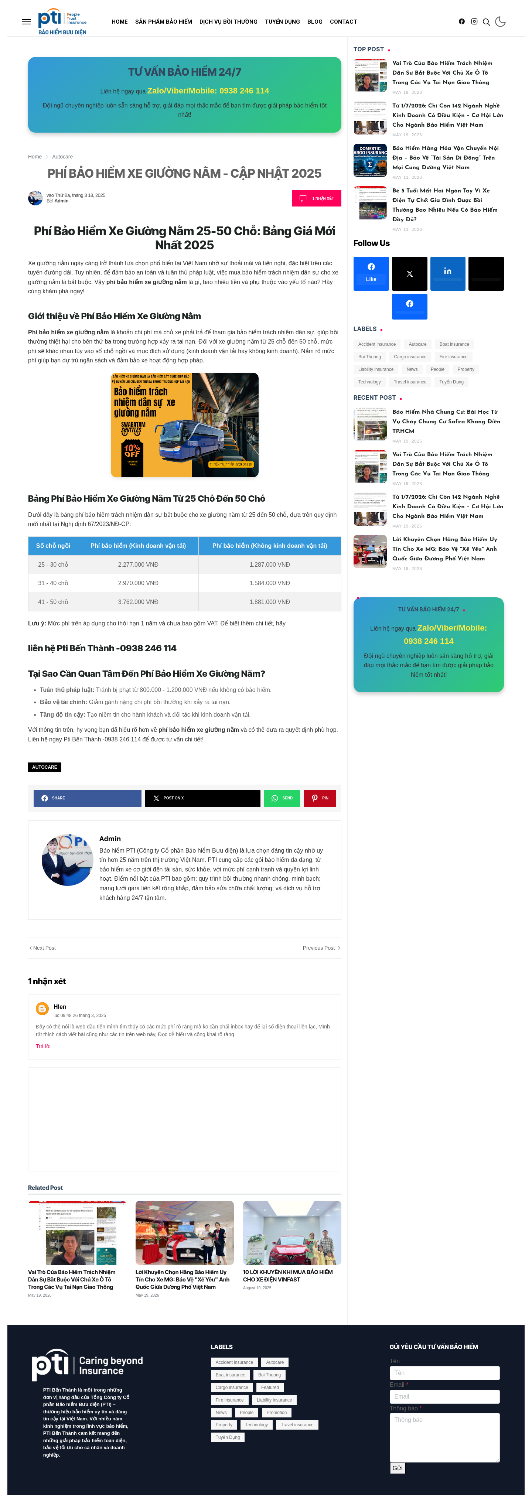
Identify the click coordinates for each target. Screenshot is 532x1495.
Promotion (277, 1412)
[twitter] (486, 274)
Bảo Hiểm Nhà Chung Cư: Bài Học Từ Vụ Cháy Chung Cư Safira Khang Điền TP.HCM (446, 421)
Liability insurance (375, 369)
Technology (369, 382)
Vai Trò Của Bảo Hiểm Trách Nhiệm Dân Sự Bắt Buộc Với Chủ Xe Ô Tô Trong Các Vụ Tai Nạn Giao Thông (72, 1280)
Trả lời (43, 1046)
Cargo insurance (410, 356)
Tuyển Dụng (451, 382)
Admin (61, 201)
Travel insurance (410, 382)
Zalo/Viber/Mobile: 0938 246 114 (208, 90)
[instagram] (474, 22)
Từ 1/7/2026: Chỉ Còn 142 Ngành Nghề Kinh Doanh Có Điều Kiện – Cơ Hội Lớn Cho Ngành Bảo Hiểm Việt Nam (448, 115)
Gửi (398, 1468)
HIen (60, 1007)
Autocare (44, 767)
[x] (409, 274)
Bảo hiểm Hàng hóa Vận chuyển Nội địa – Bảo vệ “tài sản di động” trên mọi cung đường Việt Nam (445, 158)
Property (466, 369)
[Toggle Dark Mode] (500, 21)
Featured (270, 1387)
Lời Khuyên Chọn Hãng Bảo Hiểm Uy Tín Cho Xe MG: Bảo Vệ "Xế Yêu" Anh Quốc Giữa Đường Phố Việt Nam (182, 1280)
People (437, 369)
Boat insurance (454, 344)
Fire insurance (454, 356)
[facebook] (462, 22)
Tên (395, 1361)
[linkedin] (448, 274)
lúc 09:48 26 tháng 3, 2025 (80, 1015)
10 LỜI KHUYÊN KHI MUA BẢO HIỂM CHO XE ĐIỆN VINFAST (288, 1276)
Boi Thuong (369, 356)
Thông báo (406, 1408)
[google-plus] (371, 307)
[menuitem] (120, 22)
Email (399, 1385)
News (412, 369)
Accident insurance (377, 344)
